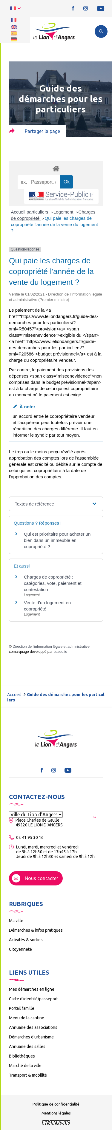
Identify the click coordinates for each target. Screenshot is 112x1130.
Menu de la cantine (26, 1017)
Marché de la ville (25, 1065)
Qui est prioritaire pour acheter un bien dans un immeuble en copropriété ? (57, 540)
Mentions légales (56, 1113)
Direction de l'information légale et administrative (51, 646)
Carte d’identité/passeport (33, 998)
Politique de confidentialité (56, 1104)
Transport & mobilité (28, 1075)
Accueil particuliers (30, 211)
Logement (64, 211)
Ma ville (16, 920)
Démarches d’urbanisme (31, 1037)
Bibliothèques (22, 1056)
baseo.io (60, 652)
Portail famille (21, 1008)
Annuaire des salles (27, 1046)
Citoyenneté (20, 949)
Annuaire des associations (33, 1027)
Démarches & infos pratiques (36, 930)
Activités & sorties (26, 939)
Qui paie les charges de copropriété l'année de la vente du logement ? (54, 224)
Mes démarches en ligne (31, 989)
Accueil (14, 694)
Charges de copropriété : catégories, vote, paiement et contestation (53, 583)
